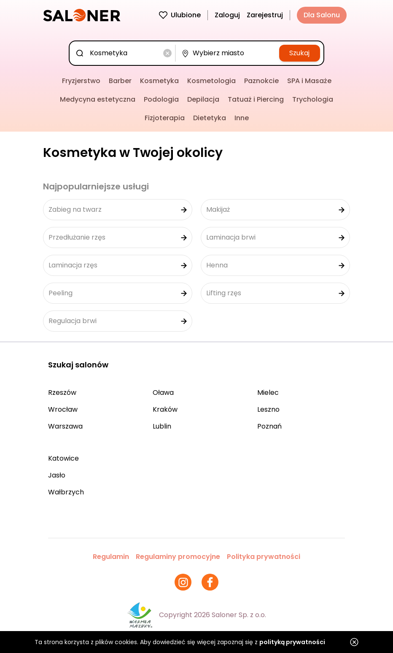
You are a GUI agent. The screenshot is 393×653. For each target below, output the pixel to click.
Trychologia (312, 99)
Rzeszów (62, 392)
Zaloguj (227, 15)
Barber (120, 81)
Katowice (63, 458)
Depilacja (203, 99)
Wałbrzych (66, 492)
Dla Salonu (322, 15)
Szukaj (299, 53)
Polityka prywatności (263, 556)
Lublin (162, 426)
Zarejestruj (265, 15)
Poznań (269, 426)
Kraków (165, 409)
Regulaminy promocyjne (178, 556)
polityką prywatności (292, 642)
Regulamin (111, 556)
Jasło (56, 475)
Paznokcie (261, 81)
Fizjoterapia (165, 118)
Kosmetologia (211, 81)
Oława (163, 392)
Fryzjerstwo (81, 81)
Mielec (268, 392)
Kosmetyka (159, 81)
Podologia (161, 99)
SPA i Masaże (309, 81)
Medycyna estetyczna (97, 99)
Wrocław (63, 409)
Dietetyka (209, 118)
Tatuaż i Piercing (256, 99)
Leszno (268, 409)
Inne (241, 118)
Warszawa (65, 426)
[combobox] (124, 53)
